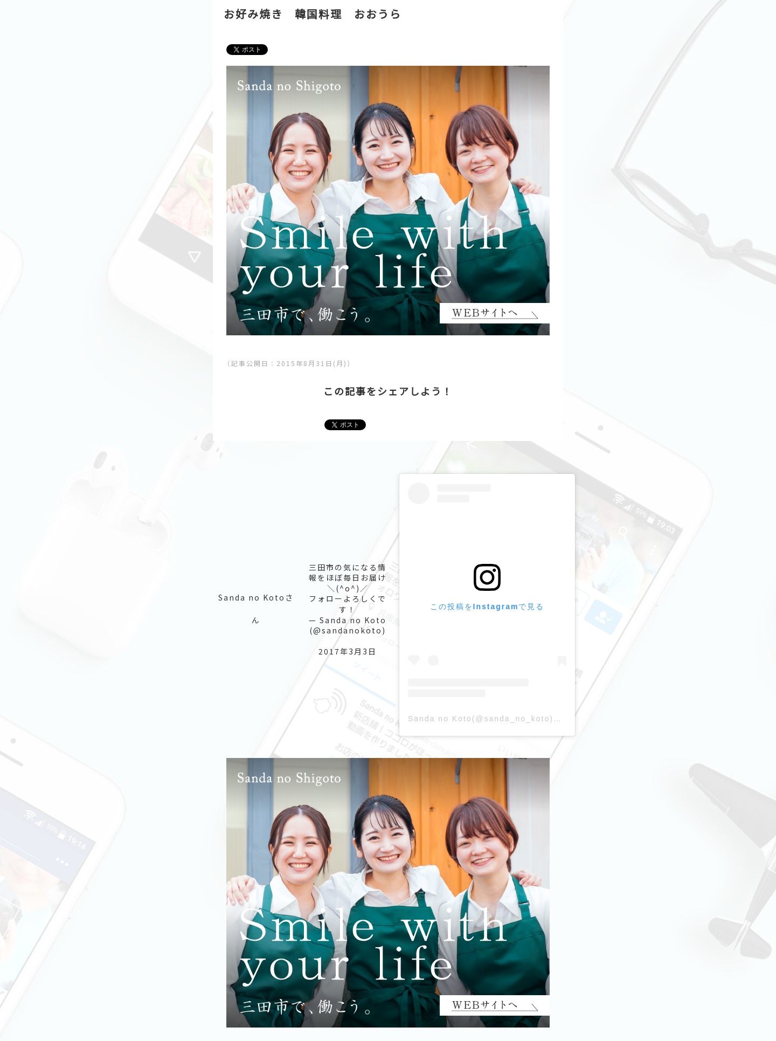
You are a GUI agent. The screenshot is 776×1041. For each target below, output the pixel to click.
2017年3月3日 (347, 651)
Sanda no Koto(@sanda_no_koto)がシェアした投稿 (515, 718)
